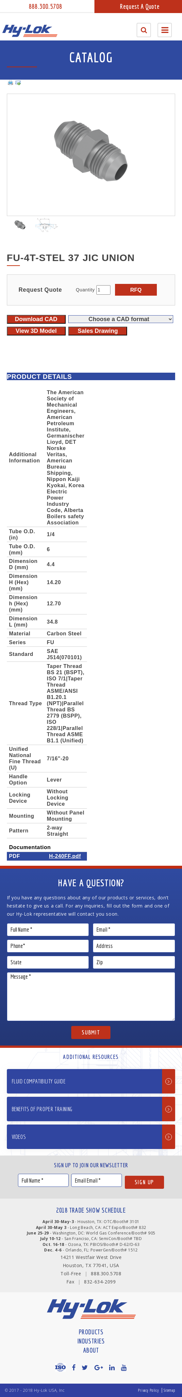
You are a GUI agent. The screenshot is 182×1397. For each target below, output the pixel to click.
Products (91, 1332)
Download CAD (36, 319)
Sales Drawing (98, 331)
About (91, 1350)
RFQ (135, 290)
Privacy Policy (148, 1390)
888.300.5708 (45, 6)
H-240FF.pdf (65, 856)
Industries (91, 1341)
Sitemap (169, 1390)
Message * (91, 996)
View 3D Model (36, 331)
